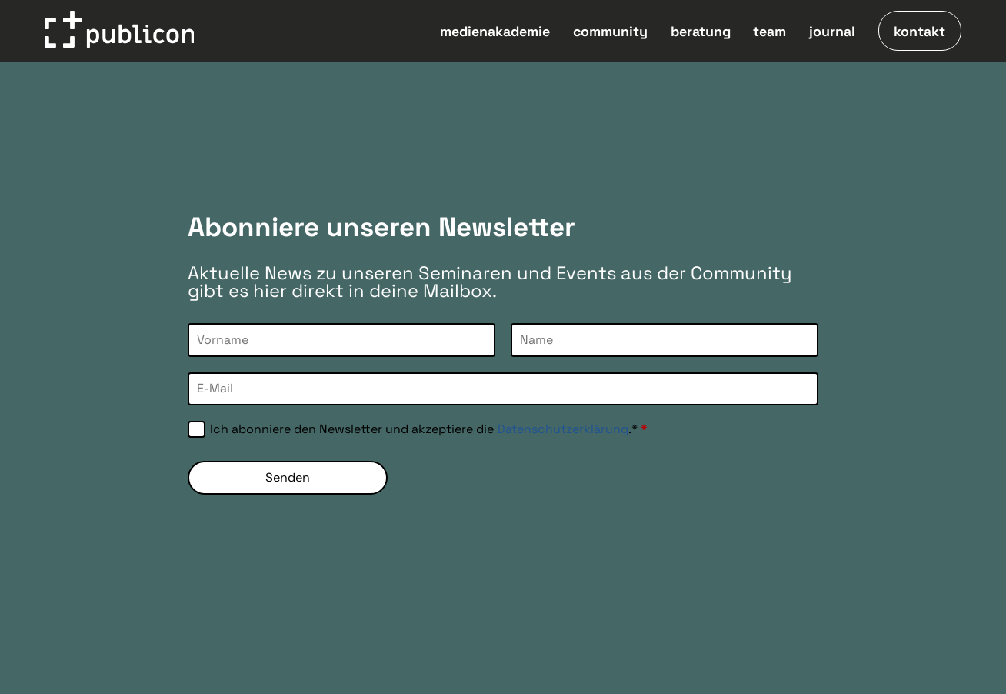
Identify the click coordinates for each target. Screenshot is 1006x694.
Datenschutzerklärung (562, 429)
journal (832, 31)
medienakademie (495, 31)
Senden (287, 477)
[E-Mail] (503, 388)
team (769, 31)
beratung (701, 31)
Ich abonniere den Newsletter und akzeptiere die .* (429, 429)
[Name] (664, 339)
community (610, 31)
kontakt (919, 31)
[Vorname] (341, 339)
